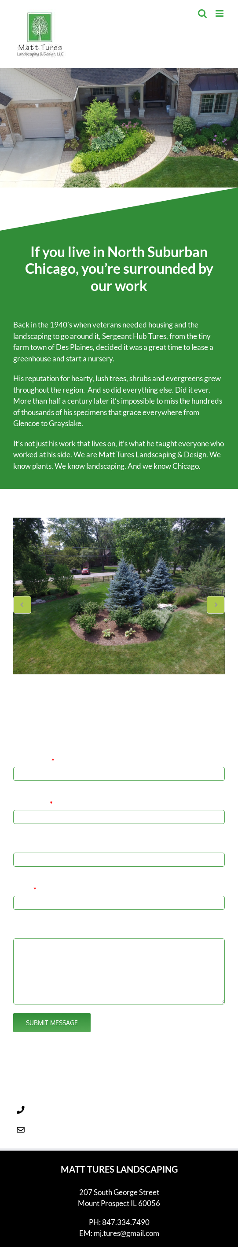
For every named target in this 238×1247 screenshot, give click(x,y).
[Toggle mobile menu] (220, 13)
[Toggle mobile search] (202, 13)
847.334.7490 (62, 1086)
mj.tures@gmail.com (72, 1105)
